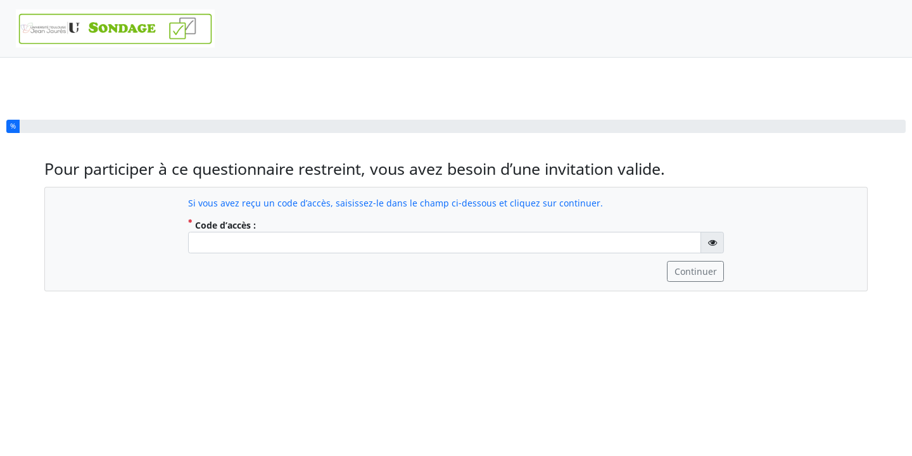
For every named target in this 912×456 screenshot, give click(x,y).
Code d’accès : (252, 224)
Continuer (695, 271)
